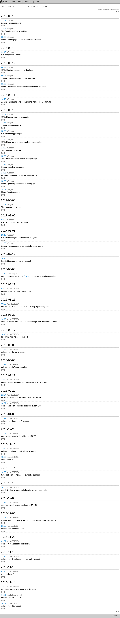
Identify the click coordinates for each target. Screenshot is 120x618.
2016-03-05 (8, 360)
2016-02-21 (8, 375)
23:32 (3, 20)
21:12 (3, 418)
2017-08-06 (8, 215)
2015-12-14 (8, 468)
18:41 (3, 189)
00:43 (3, 76)
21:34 (3, 395)
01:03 (3, 220)
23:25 (3, 181)
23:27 (3, 29)
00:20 (3, 84)
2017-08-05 (8, 231)
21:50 (3, 243)
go (46, 6)
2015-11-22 (8, 537)
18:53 (3, 457)
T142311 (28, 276)
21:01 (3, 518)
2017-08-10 (8, 110)
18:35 (3, 487)
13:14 (3, 556)
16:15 (3, 99)
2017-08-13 (8, 48)
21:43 (3, 205)
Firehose (28, 2)
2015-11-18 (8, 552)
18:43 (3, 334)
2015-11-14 (8, 582)
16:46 (3, 319)
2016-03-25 (8, 300)
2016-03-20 (8, 315)
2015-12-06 (8, 513)
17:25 (3, 502)
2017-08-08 (8, 200)
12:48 (3, 434)
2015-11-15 (8, 567)
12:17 (3, 365)
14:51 (3, 595)
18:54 (3, 274)
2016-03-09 (8, 345)
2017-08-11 (8, 95)
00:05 (3, 304)
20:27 (3, 403)
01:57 (3, 541)
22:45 (3, 52)
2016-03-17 (8, 330)
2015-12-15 (8, 444)
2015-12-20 (8, 429)
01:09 (3, 289)
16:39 (3, 472)
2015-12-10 (8, 483)
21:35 (3, 349)
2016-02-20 (8, 391)
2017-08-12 (8, 63)
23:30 (3, 139)
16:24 (3, 258)
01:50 (3, 572)
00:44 (3, 67)
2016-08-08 (8, 269)
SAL (4, 1)
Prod (13, 2)
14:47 (3, 603)
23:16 (3, 235)
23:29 (3, 156)
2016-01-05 (8, 414)
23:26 (3, 37)
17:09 (3, 587)
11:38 (3, 380)
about (114, 616)
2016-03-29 (8, 284)
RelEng (20, 2)
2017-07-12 (8, 254)
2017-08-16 (8, 16)
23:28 (3, 164)
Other (37, 2)
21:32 (3, 449)
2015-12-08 (8, 498)
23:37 (3, 114)
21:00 (3, 526)
